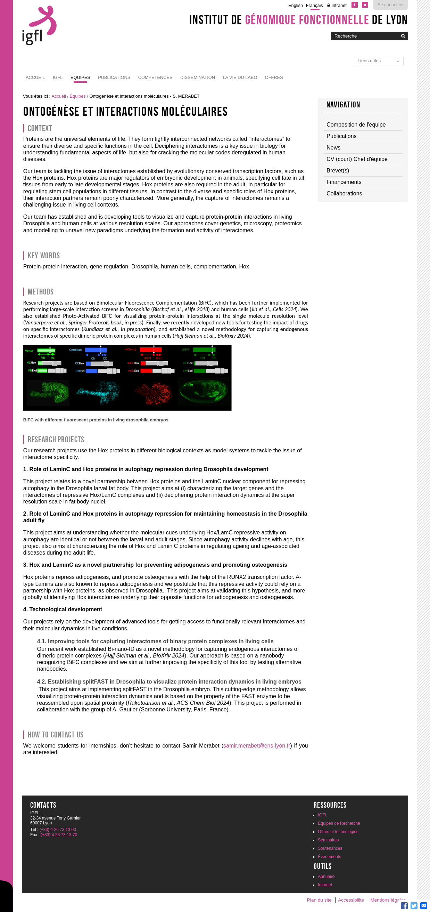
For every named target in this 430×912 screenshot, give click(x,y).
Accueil (35, 77)
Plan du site (319, 900)
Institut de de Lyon (298, 19)
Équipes (80, 77)
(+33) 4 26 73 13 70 (59, 834)
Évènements (329, 856)
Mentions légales (388, 900)
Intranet (338, 5)
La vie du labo (240, 77)
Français (314, 5)
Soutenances (330, 848)
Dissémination (197, 77)
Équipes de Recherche (339, 823)
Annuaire (326, 876)
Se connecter (391, 4)
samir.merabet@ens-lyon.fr (256, 746)
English (295, 5)
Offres (274, 77)
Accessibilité (351, 900)
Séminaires (328, 840)
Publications (114, 77)
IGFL (58, 77)
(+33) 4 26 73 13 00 (58, 829)
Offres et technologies (338, 831)
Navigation (343, 104)
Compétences (155, 77)
